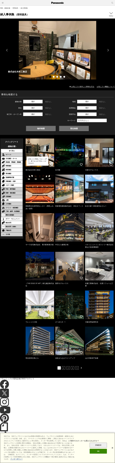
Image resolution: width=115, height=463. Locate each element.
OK (98, 454)
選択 (33, 101)
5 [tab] (64, 77)
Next (108, 50)
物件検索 (41, 128)
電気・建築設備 (5, 8)
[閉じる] (112, 450)
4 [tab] (61, 77)
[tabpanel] (57, 50)
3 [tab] (57, 77)
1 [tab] (50, 77)
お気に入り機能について (106, 86)
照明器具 (15, 8)
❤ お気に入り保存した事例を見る (81, 86)
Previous (6, 50)
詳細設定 (98, 448)
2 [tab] (54, 77)
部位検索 (74, 128)
